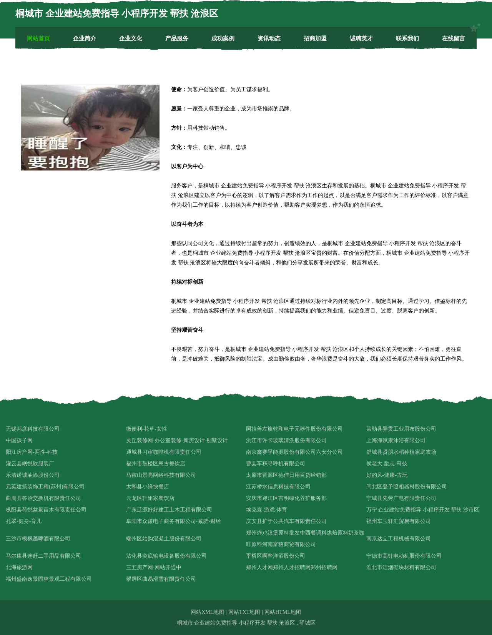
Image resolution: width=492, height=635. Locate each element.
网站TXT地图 (244, 612)
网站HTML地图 (282, 612)
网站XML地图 (207, 612)
